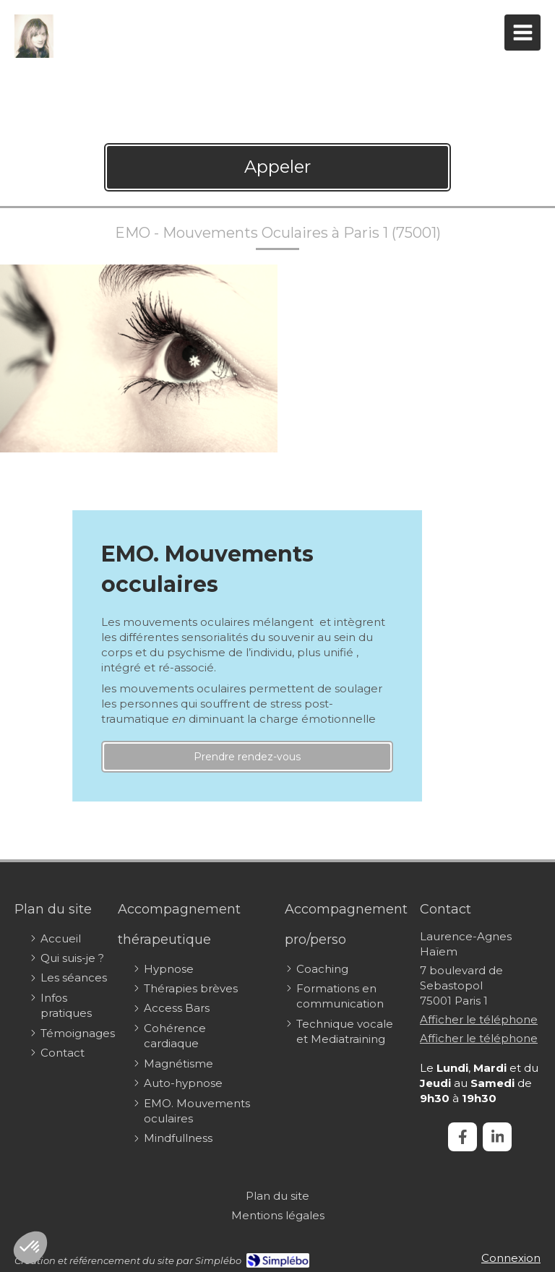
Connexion (511, 1258)
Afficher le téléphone (479, 1019)
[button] (30, 1247)
